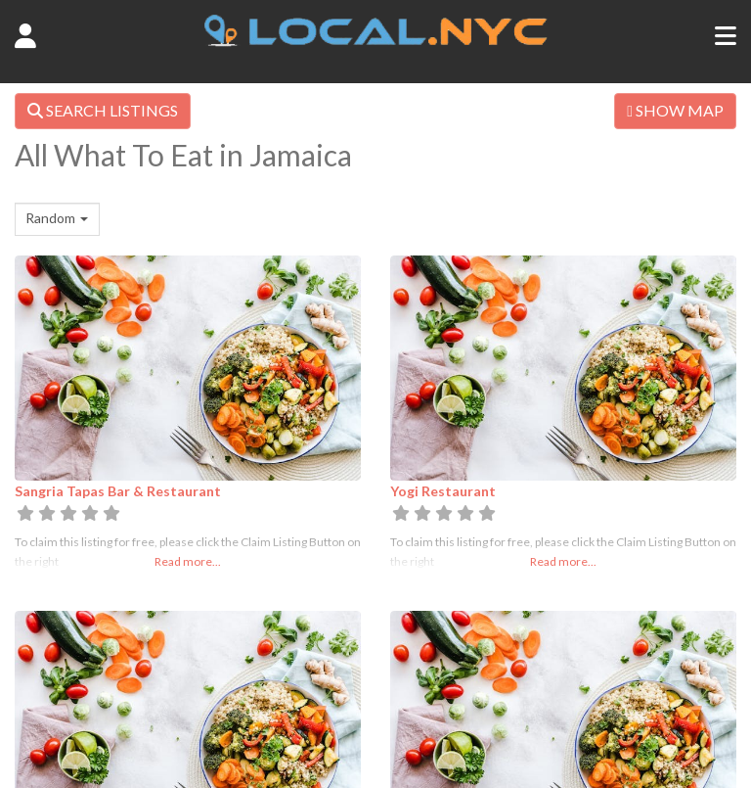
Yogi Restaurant (443, 491)
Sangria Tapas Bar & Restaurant (118, 491)
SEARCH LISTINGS (102, 110)
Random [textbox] (50, 217)
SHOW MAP (675, 110)
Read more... (188, 561)
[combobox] (57, 219)
